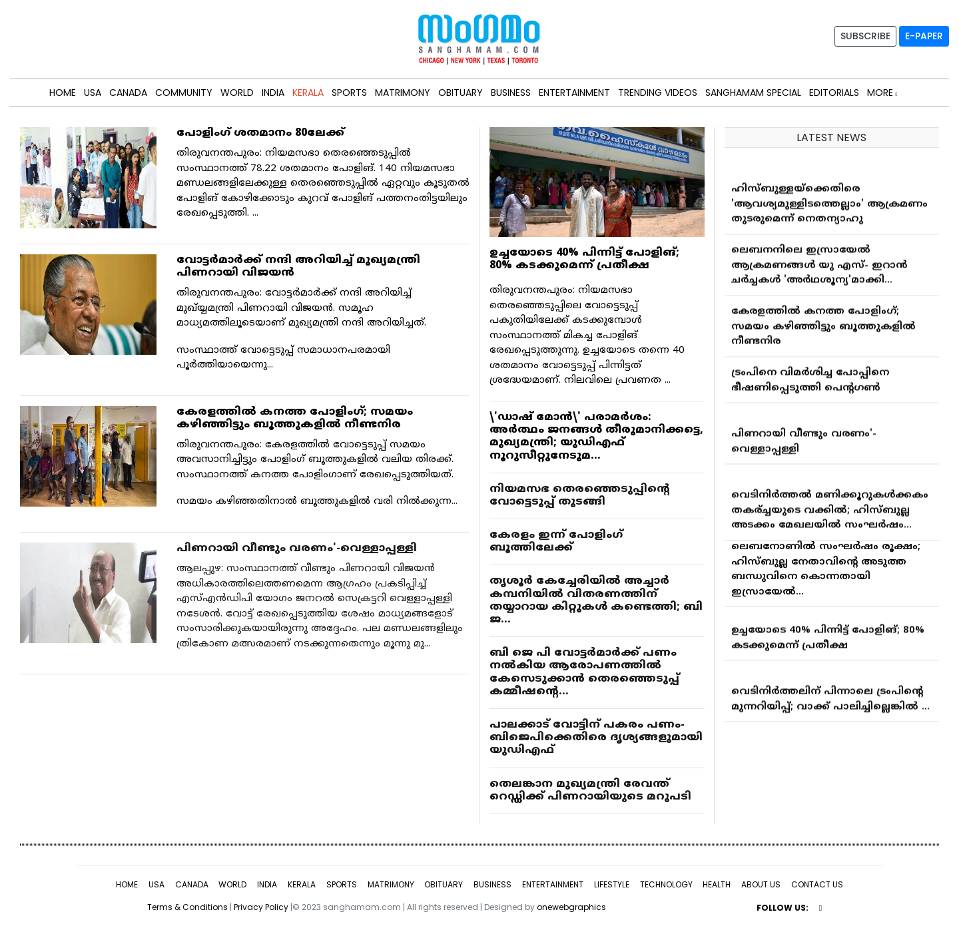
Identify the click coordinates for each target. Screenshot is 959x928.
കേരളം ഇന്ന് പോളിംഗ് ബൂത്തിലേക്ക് (556, 542)
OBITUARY (460, 92)
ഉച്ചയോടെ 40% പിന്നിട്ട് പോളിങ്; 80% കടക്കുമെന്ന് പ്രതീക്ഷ (584, 259)
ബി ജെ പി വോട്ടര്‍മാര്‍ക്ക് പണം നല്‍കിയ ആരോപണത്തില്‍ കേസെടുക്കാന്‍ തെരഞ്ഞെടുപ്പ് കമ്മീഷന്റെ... (584, 672)
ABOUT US (761, 884)
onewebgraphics (571, 907)
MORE (882, 92)
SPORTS (349, 92)
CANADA (128, 92)
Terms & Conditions (187, 907)
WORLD (237, 92)
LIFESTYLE (611, 884)
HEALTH (717, 884)
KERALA (308, 92)
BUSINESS (511, 92)
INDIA (273, 92)
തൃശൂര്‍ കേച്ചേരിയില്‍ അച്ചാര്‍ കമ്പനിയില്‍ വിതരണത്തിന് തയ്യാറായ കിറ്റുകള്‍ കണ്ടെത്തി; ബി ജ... (596, 600)
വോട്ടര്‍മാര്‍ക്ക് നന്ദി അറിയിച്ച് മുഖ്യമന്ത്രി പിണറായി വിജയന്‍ (298, 267)
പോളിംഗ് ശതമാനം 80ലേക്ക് (260, 133)
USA (92, 92)
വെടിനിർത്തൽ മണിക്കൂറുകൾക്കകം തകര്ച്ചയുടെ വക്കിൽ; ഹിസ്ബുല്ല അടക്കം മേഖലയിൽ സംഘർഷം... (829, 512)
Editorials (834, 92)
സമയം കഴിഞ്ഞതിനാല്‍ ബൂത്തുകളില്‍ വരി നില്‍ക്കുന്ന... (317, 501)
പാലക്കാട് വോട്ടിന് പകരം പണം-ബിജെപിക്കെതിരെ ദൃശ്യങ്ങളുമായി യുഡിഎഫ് (596, 737)
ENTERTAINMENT (574, 92)
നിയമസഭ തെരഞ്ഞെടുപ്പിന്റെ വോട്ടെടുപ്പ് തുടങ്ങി (579, 496)
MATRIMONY (402, 92)
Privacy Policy (261, 907)
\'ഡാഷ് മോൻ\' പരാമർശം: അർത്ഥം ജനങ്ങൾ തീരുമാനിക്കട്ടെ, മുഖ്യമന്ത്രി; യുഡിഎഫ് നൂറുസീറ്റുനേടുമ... (596, 437)
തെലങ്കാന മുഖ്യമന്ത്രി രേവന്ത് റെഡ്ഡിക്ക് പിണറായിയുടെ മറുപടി (590, 791)
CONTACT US (817, 884)
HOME (62, 92)
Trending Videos (657, 92)
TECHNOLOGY (666, 884)
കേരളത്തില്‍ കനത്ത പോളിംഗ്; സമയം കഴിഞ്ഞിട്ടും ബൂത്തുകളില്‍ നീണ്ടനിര (294, 418)
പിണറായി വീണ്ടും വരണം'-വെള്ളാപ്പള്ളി (296, 548)
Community (183, 92)
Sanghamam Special (753, 92)
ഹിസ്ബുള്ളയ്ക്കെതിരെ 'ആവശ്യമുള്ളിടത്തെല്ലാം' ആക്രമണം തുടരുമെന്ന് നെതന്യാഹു (829, 206)
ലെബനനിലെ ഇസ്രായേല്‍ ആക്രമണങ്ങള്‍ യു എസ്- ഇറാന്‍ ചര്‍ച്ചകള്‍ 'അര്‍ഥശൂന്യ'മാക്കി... (819, 267)
